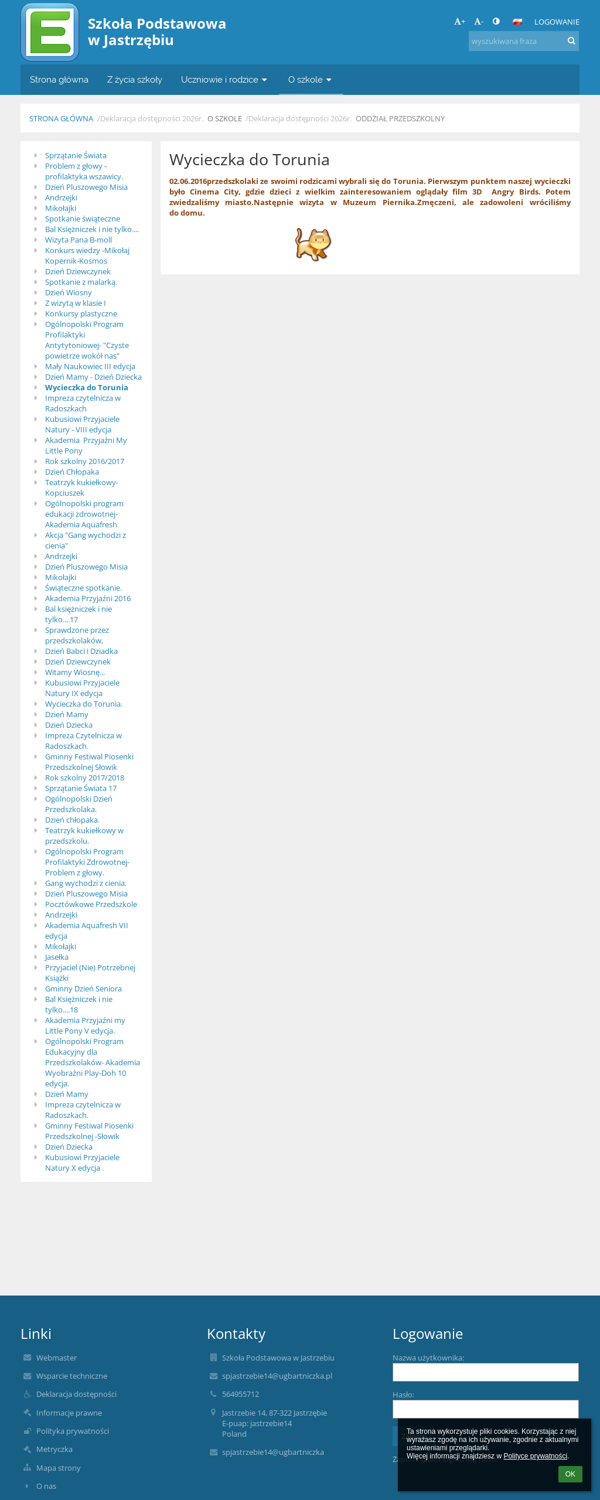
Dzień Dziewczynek (78, 271)
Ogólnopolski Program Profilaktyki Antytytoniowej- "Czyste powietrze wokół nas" (87, 340)
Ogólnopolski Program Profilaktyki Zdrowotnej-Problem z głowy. (87, 862)
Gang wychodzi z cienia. (86, 883)
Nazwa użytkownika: (428, 1357)
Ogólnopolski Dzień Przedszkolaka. (78, 803)
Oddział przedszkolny (400, 118)
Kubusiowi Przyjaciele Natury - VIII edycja (82, 424)
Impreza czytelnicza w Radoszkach (83, 403)
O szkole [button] (311, 79)
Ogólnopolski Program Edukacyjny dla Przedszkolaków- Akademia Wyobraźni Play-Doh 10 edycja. (92, 1062)
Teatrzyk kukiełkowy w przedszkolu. (84, 835)
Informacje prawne (69, 1412)
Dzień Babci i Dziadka (81, 651)
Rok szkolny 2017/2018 (84, 777)
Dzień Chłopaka (72, 471)
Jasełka (57, 957)
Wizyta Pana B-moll (78, 239)
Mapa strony (58, 1467)
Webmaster (56, 1357)
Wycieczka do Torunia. (83, 703)
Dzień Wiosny (68, 292)
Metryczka (54, 1449)
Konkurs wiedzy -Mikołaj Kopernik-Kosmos (87, 255)
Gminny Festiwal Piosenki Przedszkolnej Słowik (89, 761)
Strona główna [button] (59, 79)
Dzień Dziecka (69, 725)
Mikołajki (60, 208)
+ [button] (459, 21)
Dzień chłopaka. (72, 819)
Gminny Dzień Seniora (83, 988)
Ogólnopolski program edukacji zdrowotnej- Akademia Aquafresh (84, 514)
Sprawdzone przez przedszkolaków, (77, 635)
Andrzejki (61, 197)
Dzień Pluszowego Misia (86, 187)
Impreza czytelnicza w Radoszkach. (83, 1109)
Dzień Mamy (66, 714)
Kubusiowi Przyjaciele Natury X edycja (82, 1162)
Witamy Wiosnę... (75, 672)
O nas (46, 1486)
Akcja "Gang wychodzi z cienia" (85, 540)
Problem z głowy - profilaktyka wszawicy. (84, 171)
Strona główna (61, 118)
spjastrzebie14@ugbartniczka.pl (277, 1376)
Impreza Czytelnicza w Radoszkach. (83, 740)
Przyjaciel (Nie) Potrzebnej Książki (90, 972)
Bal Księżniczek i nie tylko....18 (78, 1004)
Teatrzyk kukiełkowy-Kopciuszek (81, 487)
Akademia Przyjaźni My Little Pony (86, 445)
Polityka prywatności (72, 1431)
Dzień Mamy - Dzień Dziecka (93, 376)
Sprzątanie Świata (76, 155)
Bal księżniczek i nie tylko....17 (78, 614)
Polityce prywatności (535, 1456)
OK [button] (570, 1474)
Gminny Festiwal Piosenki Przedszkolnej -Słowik (89, 1130)
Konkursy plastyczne (81, 313)
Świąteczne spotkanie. (83, 587)
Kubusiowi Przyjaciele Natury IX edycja (82, 687)
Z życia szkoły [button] (134, 79)
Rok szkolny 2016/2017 (84, 461)
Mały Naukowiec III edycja (90, 366)
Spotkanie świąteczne (82, 218)
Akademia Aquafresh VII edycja (86, 930)
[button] (517, 22)
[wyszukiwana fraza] (523, 41)
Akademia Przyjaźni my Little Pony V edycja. (85, 1025)
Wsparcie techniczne (71, 1376)
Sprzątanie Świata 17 (81, 788)
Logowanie (556, 21)
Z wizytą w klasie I (75, 303)
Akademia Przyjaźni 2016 (88, 598)
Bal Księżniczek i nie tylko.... (92, 229)
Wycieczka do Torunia (86, 387)
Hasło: (403, 1394)
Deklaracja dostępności (76, 1394)
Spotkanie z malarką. (81, 282)
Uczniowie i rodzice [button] (225, 79)
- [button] (478, 21)
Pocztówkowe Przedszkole (91, 904)
